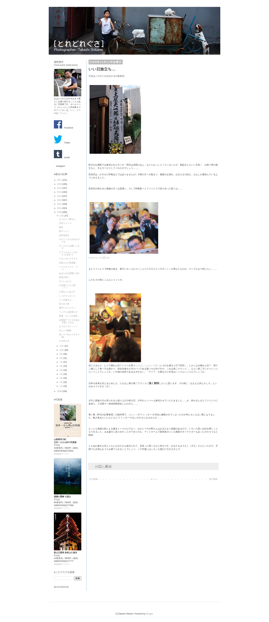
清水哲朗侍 (149, 269)
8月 (61, 358)
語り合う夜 (64, 304)
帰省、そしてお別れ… (69, 316)
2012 (59, 200)
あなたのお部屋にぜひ (69, 273)
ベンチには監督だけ (68, 312)
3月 (61, 378)
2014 (59, 192)
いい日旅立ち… (66, 300)
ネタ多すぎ (64, 341)
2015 (59, 188)
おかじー (133, 414)
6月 (61, 366)
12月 (62, 216)
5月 (61, 370)
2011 (59, 204)
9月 (61, 354)
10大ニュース (65, 223)
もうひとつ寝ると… (68, 219)
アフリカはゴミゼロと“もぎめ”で (68, 253)
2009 (59, 212)
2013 (59, 196)
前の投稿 (213, 479)
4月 (61, 374)
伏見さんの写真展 (67, 263)
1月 (61, 386)
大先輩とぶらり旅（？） (67, 286)
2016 (59, 184)
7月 (61, 362)
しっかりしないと (67, 296)
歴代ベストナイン (67, 308)
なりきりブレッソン (68, 326)
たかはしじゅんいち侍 (146, 365)
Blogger (149, 614)
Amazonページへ (62, 454)
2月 (61, 382)
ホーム (153, 479)
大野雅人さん (164, 269)
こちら (71, 110)
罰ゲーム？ (64, 231)
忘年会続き (64, 235)
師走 (61, 227)
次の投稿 (93, 479)
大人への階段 (65, 330)
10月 (62, 350)
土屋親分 (99, 76)
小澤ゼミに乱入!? (67, 292)
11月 (62, 346)
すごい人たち (65, 281)
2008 (59, 391)
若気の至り (64, 277)
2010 (59, 208)
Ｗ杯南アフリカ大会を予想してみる (69, 321)
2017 (59, 180)
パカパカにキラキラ (68, 258)
